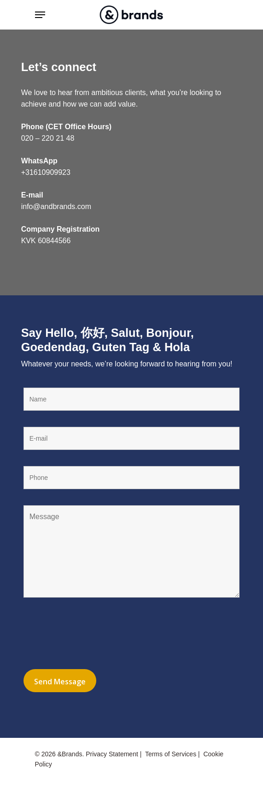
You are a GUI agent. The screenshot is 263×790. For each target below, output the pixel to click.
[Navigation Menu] (40, 14)
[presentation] (93, 635)
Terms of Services (170, 754)
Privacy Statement (112, 754)
